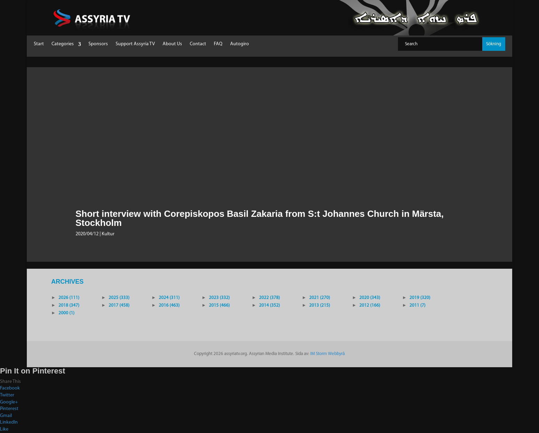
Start (39, 44)
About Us (172, 44)
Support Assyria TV (135, 44)
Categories (63, 44)
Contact (198, 44)
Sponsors (98, 44)
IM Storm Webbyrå (327, 354)
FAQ (218, 44)
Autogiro (239, 44)
